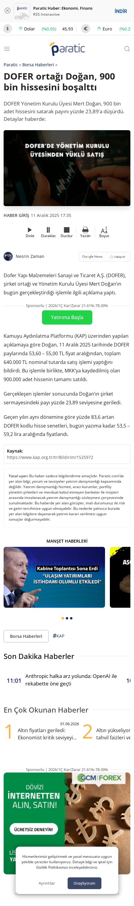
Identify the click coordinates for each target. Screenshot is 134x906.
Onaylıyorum (84, 883)
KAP (58, 636)
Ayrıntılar (47, 883)
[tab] (63, 618)
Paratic (11, 64)
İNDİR (121, 11)
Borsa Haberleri (38, 64)
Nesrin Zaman (30, 256)
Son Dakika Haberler (39, 656)
